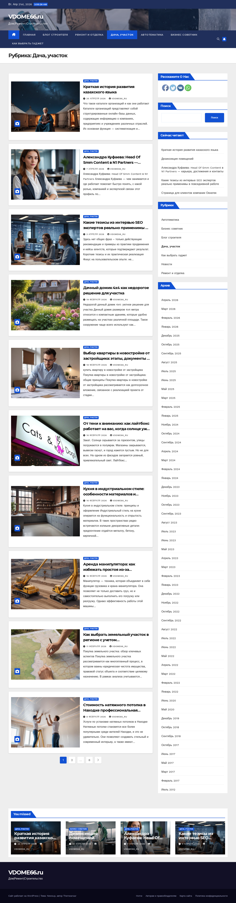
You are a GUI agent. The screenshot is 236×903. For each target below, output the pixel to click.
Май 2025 (167, 389)
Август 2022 (169, 629)
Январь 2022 (169, 691)
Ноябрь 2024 (169, 424)
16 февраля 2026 (97, 435)
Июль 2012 (168, 789)
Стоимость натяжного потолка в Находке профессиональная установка (114, 710)
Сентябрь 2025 (171, 353)
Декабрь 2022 (170, 593)
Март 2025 (168, 398)
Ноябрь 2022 (169, 602)
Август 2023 (169, 522)
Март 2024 (168, 460)
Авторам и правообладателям (161, 896)
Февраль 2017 (170, 780)
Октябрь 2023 (170, 504)
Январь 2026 (169, 326)
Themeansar (69, 896)
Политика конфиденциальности (211, 896)
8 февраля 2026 (97, 717)
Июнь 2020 (168, 700)
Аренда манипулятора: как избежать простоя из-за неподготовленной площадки (112, 569)
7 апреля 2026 (96, 169)
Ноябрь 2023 (169, 495)
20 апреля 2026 (97, 98)
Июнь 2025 (168, 380)
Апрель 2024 (169, 451)
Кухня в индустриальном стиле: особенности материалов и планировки (113, 494)
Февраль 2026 (170, 317)
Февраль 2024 (170, 469)
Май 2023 (167, 549)
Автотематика (152, 34)
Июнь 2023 (168, 540)
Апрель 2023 (169, 558)
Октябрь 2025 (170, 344)
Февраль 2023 (170, 576)
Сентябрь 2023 (171, 513)
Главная (29, 34)
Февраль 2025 (170, 406)
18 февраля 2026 (97, 365)
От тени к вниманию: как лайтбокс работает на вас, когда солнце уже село (116, 428)
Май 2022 (167, 656)
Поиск (166, 106)
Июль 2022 (168, 638)
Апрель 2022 (169, 665)
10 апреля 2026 (82, 844)
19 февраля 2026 (97, 299)
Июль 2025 (168, 371)
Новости (166, 264)
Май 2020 (167, 709)
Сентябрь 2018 (171, 736)
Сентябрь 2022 (171, 620)
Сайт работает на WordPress (23, 896)
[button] (218, 39)
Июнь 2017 (168, 754)
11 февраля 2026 (97, 646)
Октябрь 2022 (170, 611)
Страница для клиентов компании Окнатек (188, 192)
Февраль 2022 (170, 682)
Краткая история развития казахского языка (189, 149)
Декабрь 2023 (170, 487)
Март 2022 (168, 673)
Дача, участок (122, 34)
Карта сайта (186, 896)
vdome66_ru (118, 98)
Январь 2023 (169, 584)
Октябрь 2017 (170, 745)
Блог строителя (55, 34)
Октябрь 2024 (170, 433)
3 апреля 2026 (96, 234)
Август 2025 (169, 362)
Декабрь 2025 (170, 335)
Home (139, 896)
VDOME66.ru (25, 16)
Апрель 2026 (169, 300)
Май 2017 (167, 762)
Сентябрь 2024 (171, 442)
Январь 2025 (169, 415)
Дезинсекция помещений (177, 158)
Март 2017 (168, 771)
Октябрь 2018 (170, 727)
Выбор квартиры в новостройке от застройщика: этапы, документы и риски (116, 358)
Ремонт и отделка (89, 34)
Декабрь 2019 (170, 718)
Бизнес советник (184, 34)
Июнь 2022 (168, 647)
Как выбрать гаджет (27, 43)
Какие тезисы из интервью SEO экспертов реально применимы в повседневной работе (115, 227)
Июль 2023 (168, 531)
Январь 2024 (169, 478)
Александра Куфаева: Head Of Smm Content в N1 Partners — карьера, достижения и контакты (115, 162)
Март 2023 (168, 567)
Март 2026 (168, 309)
